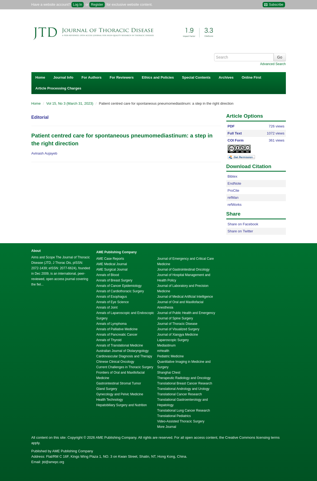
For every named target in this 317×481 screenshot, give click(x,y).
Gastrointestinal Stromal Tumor (118, 383)
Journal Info (63, 77)
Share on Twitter (240, 231)
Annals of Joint (107, 307)
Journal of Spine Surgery (175, 318)
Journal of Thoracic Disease (177, 324)
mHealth (163, 351)
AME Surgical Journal (112, 269)
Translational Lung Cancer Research (183, 410)
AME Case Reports (110, 259)
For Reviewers (122, 77)
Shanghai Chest (168, 372)
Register (97, 5)
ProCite (233, 190)
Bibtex (232, 176)
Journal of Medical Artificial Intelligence (185, 297)
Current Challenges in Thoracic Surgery (124, 367)
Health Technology (109, 400)
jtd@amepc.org (53, 462)
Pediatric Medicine (170, 356)
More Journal (166, 427)
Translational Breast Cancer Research (184, 383)
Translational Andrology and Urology (183, 389)
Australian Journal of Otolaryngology (122, 351)
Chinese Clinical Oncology (115, 362)
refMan (233, 197)
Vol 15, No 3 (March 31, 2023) (70, 103)
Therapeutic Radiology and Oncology (184, 378)
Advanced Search (273, 64)
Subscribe (273, 5)
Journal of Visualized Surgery (178, 329)
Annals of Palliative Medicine (117, 329)
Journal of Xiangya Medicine (177, 334)
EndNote (234, 183)
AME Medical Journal (111, 264)
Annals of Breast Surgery (114, 280)
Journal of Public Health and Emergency (186, 313)
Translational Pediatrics (174, 416)
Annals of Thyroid (109, 340)
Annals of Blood (107, 275)
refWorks (235, 205)
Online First (251, 77)
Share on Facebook (243, 224)
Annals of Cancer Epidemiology (119, 286)
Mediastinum (166, 345)
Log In (77, 5)
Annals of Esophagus (111, 297)
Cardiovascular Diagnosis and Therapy (124, 356)
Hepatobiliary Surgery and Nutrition (121, 405)
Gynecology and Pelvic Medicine (119, 394)
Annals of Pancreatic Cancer (117, 334)
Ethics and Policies (158, 77)
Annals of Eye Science (112, 302)
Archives (226, 77)
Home (40, 77)
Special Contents (196, 77)
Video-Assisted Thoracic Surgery (180, 421)
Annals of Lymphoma (111, 324)
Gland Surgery (106, 389)
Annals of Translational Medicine (119, 345)
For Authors (91, 77)
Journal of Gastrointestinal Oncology (183, 269)
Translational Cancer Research (179, 394)
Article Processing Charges (58, 88)
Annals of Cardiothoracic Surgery (120, 291)
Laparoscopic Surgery (173, 340)
